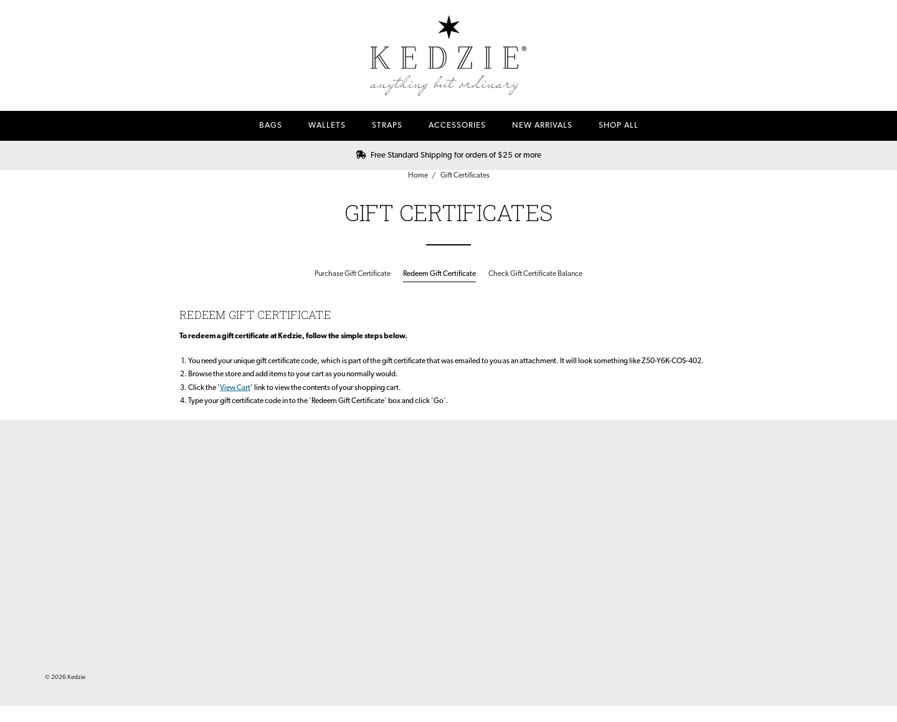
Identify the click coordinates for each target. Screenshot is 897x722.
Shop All (618, 125)
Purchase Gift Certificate (353, 274)
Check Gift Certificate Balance (535, 274)
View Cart (235, 388)
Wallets (327, 125)
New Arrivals (542, 125)
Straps (387, 125)
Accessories (457, 125)
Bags (270, 125)
